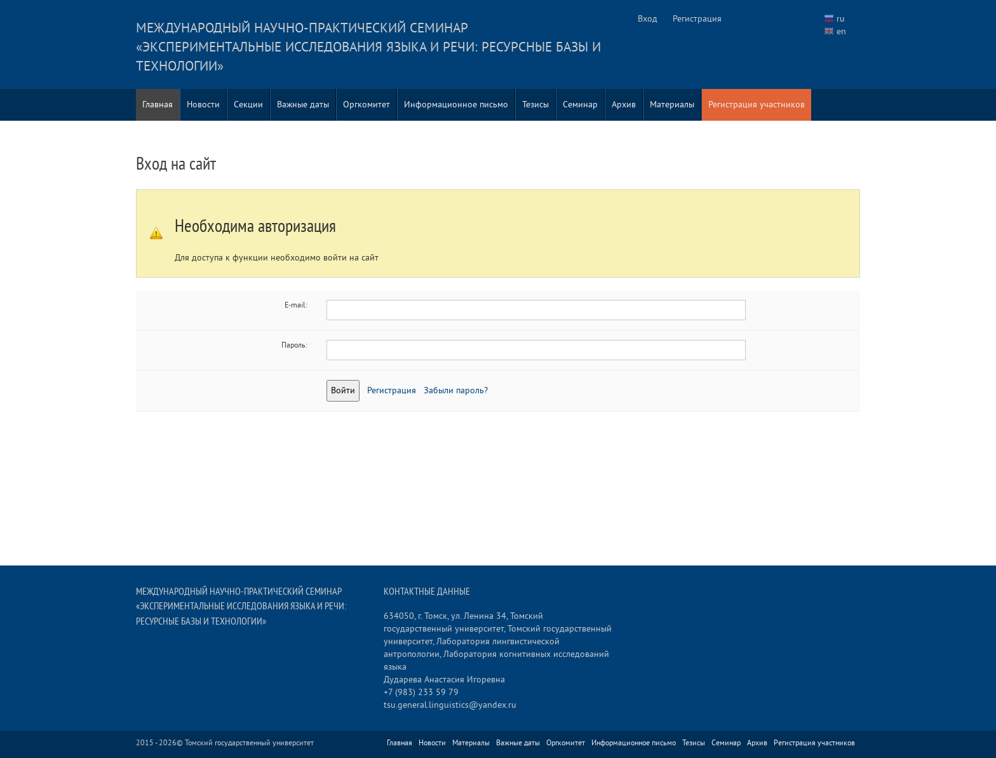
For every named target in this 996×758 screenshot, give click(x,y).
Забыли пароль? (456, 390)
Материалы (672, 104)
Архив (624, 104)
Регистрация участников (756, 104)
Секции (248, 104)
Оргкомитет (366, 104)
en (841, 31)
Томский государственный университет (249, 743)
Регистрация (697, 19)
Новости (203, 104)
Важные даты (303, 104)
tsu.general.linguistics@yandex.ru (450, 705)
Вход (647, 19)
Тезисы (535, 104)
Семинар (580, 104)
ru (841, 19)
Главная (157, 104)
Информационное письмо (456, 104)
